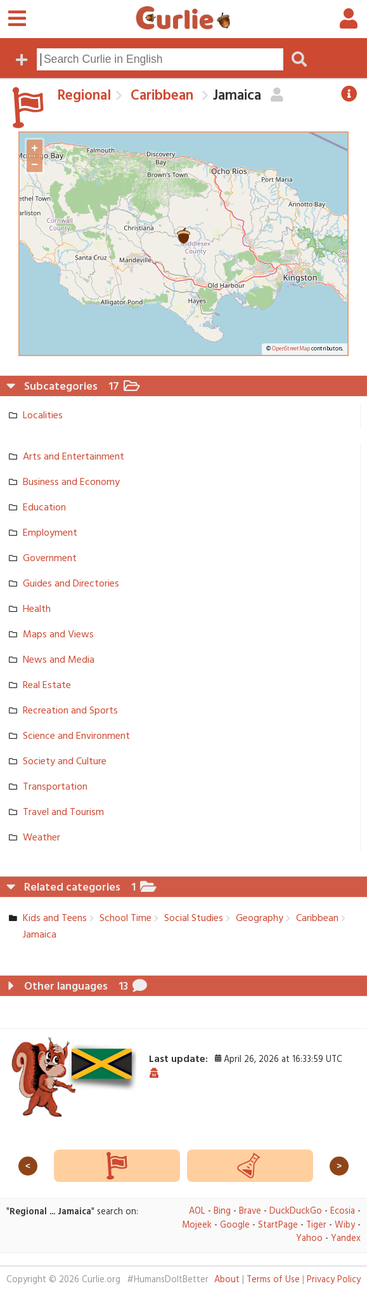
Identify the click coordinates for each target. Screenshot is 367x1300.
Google (235, 1225)
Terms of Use (273, 1280)
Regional (84, 95)
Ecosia (342, 1211)
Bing (222, 1211)
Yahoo (309, 1238)
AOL (197, 1211)
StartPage (278, 1225)
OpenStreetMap (291, 349)
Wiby (345, 1225)
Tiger (316, 1225)
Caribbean (160, 95)
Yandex (346, 1238)
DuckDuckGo (295, 1211)
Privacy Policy (334, 1280)
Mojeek (197, 1225)
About (227, 1280)
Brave (250, 1211)
